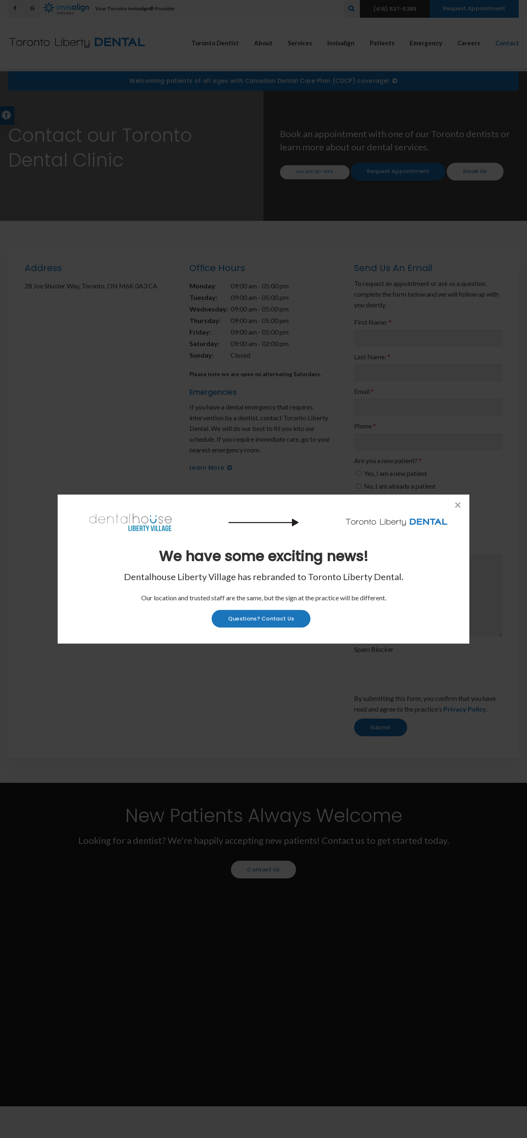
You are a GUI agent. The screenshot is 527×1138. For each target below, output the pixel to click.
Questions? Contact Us (261, 619)
